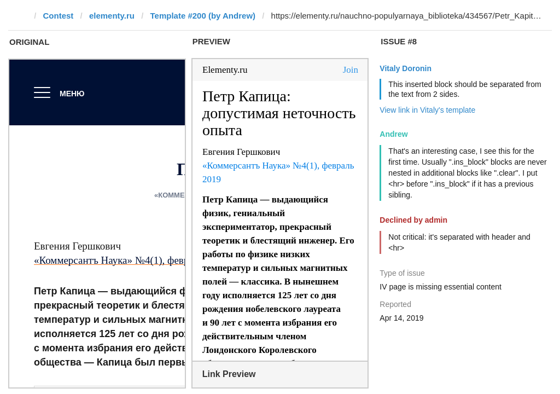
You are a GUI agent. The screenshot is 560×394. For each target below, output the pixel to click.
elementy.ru (112, 15)
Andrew (393, 134)
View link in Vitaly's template (427, 110)
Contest (58, 15)
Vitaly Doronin (405, 68)
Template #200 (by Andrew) (202, 15)
